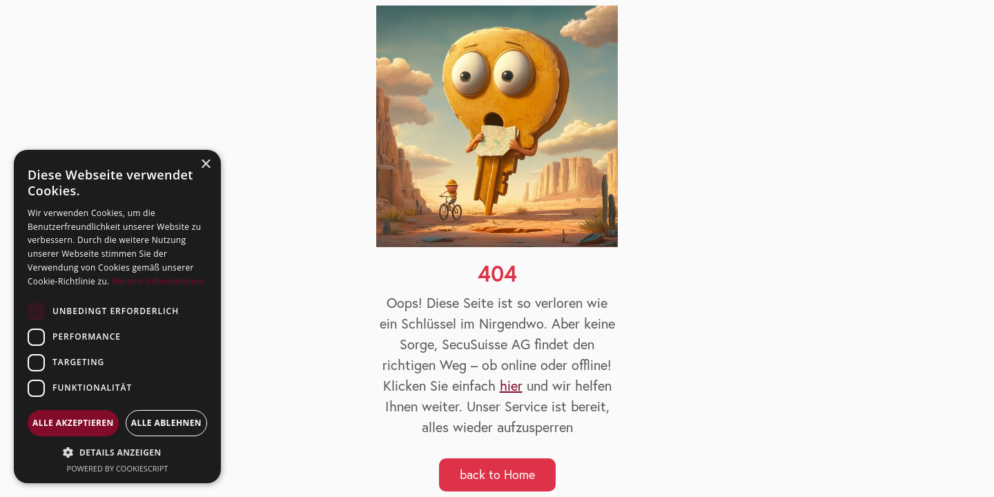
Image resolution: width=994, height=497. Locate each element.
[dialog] (117, 316)
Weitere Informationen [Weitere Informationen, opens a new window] (158, 281)
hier (511, 385)
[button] (117, 452)
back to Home (497, 475)
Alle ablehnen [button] (166, 423)
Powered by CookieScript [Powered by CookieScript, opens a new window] (117, 468)
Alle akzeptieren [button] (73, 423)
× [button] (205, 164)
